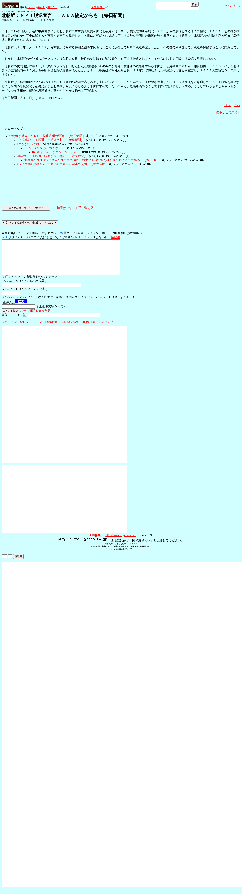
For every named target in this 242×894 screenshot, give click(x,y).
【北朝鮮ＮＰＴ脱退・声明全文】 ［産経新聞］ (50, 140)
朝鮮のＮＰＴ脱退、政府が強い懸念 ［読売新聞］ (52, 156)
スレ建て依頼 (70, 328)
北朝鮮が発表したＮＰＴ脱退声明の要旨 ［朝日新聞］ (47, 136)
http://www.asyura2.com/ (120, 542)
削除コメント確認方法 (98, 328)
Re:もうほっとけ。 (29, 144)
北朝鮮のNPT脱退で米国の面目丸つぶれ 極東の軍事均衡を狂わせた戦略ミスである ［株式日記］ (92, 160)
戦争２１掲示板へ (228, 112)
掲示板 (41, 7)
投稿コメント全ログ (15, 328)
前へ (237, 5)
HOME (31, 7)
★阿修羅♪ (98, 7)
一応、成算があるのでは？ (42, 148)
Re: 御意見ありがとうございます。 (56, 152)
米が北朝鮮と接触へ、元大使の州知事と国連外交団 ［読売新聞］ (62, 164)
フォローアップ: (13, 128)
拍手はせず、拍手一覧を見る (76, 208)
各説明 (115, 237)
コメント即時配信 (45, 328)
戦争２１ (52, 7)
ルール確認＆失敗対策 (35, 317)
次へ (228, 5)
